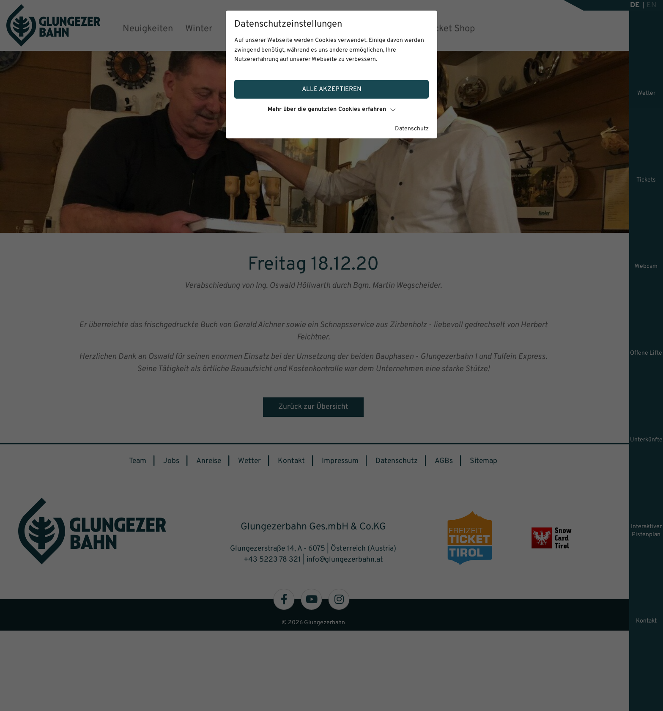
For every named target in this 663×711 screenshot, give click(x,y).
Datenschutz (412, 128)
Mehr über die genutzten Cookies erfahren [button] (331, 109)
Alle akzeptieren (332, 89)
